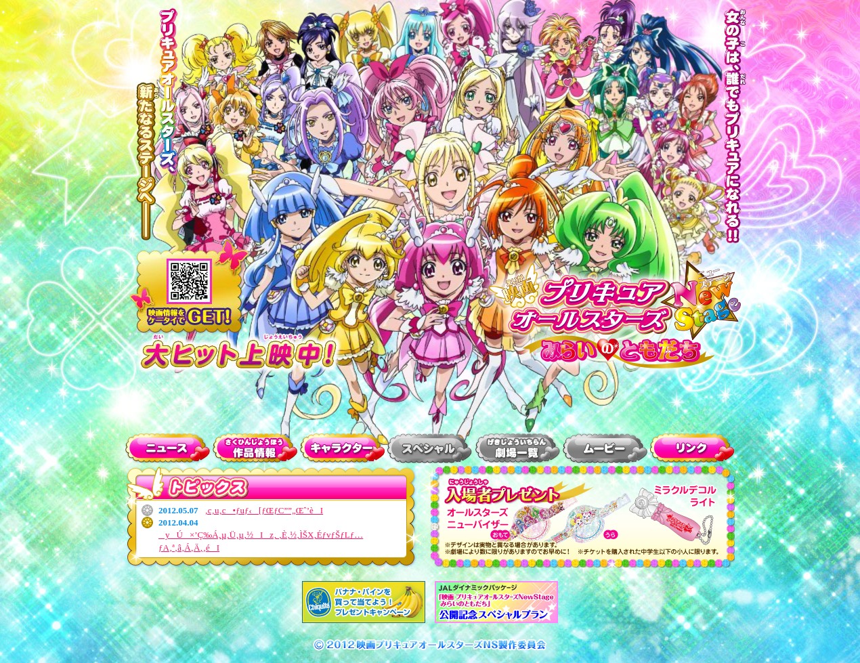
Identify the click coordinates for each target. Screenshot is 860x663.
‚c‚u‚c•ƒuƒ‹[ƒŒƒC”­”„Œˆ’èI (264, 510)
